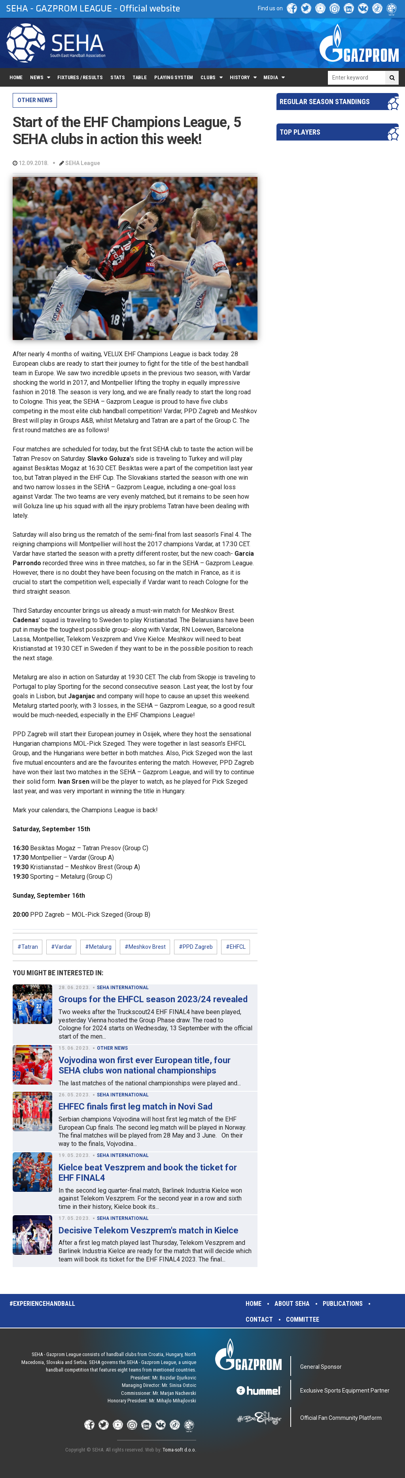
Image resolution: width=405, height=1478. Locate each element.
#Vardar (61, 947)
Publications (343, 1303)
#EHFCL (236, 947)
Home (16, 77)
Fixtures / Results (80, 77)
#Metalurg (98, 947)
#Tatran (27, 947)
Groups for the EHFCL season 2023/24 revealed (153, 999)
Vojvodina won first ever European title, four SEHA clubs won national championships (145, 1065)
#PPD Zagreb (196, 947)
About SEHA (292, 1303)
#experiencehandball (42, 1303)
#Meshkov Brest (145, 947)
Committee (302, 1319)
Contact (259, 1319)
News (36, 77)
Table (139, 77)
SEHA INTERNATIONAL (123, 987)
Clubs (208, 77)
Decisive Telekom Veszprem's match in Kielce (148, 1230)
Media (270, 77)
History (240, 77)
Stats (117, 77)
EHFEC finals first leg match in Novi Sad (135, 1106)
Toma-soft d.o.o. (179, 1450)
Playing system (173, 77)
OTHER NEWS (35, 100)
